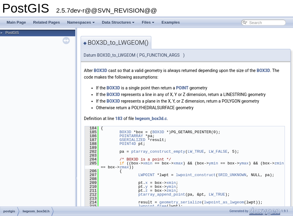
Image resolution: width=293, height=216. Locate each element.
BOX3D (100, 70)
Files (148, 22)
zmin (279, 163)
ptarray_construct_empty (158, 151)
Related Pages (46, 22)
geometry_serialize (180, 202)
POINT (182, 88)
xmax (178, 163)
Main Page (16, 22)
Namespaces (81, 22)
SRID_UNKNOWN (232, 175)
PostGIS (12, 33)
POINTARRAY (131, 136)
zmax (124, 167)
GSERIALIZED (132, 139)
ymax (243, 163)
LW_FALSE (218, 151)
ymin (213, 163)
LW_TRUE (195, 151)
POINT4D (127, 143)
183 (118, 118)
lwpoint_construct (196, 175)
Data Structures (118, 22)
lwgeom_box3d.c (151, 118)
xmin (147, 163)
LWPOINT (146, 175)
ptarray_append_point (161, 194)
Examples (171, 22)
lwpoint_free (152, 206)
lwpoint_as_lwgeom (224, 202)
